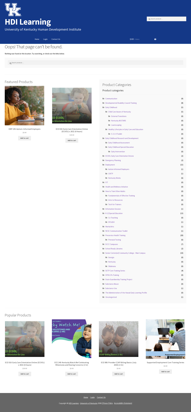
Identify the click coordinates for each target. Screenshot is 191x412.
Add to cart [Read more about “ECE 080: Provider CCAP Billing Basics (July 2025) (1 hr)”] (119, 374)
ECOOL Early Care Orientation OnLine (119, 156)
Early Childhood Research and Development (121, 138)
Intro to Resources (115, 200)
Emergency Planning (113, 160)
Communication (111, 98)
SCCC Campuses (111, 244)
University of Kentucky (89, 403)
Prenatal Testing (114, 240)
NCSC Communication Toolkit (116, 231)
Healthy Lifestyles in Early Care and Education (125, 129)
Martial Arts (109, 226)
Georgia (111, 257)
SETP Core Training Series (115, 271)
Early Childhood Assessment (119, 143)
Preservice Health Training (115, 235)
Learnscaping (116, 125)
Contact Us (56, 39)
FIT (106, 182)
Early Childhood (111, 107)
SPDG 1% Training (112, 275)
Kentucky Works (114, 178)
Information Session (113, 209)
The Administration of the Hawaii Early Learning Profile (126, 293)
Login (45, 39)
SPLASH (111, 222)
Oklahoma (112, 266)
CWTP (110, 173)
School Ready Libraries (114, 248)
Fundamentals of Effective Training (121, 195)
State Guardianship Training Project (118, 279)
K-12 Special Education (114, 213)
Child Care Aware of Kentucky (119, 112)
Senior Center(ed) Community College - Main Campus (125, 253)
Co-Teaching (113, 218)
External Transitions (118, 116)
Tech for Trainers (114, 204)
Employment (110, 165)
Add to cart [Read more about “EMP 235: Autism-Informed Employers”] (24, 138)
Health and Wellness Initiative (116, 187)
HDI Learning (28, 21)
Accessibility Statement (123, 403)
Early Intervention (118, 151)
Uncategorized (111, 297)
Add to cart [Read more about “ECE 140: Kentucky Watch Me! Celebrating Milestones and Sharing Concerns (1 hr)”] (71, 374)
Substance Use (111, 288)
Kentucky (112, 262)
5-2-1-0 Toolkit (116, 134)
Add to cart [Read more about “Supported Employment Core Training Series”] (165, 372)
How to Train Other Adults (115, 191)
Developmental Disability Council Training (121, 103)
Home (37, 39)
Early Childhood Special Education (121, 147)
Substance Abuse (112, 284)
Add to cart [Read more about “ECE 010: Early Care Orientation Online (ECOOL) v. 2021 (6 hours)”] (72, 140)
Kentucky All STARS (118, 120)
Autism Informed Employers (118, 169)
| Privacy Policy (107, 403)
